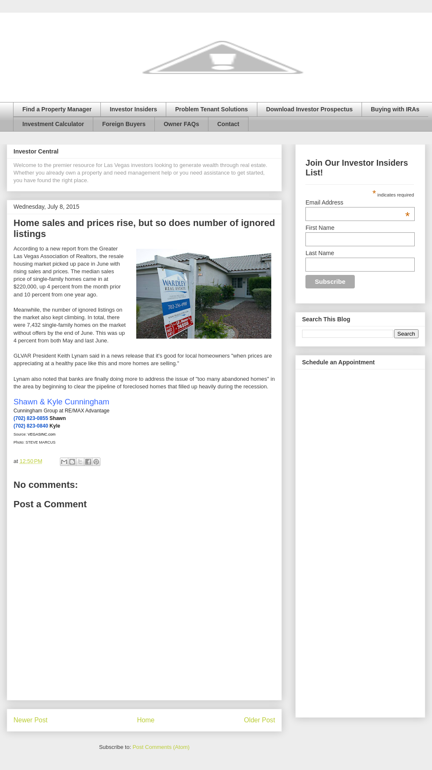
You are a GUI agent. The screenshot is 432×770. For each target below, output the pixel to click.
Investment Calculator (53, 124)
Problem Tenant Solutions (211, 109)
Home (146, 720)
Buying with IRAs (395, 109)
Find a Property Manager (57, 109)
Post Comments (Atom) (160, 747)
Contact (228, 124)
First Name (319, 227)
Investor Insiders (133, 109)
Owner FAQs (181, 124)
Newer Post (31, 720)
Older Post (259, 720)
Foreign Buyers (124, 124)
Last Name (319, 253)
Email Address (357, 202)
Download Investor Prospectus (309, 109)
